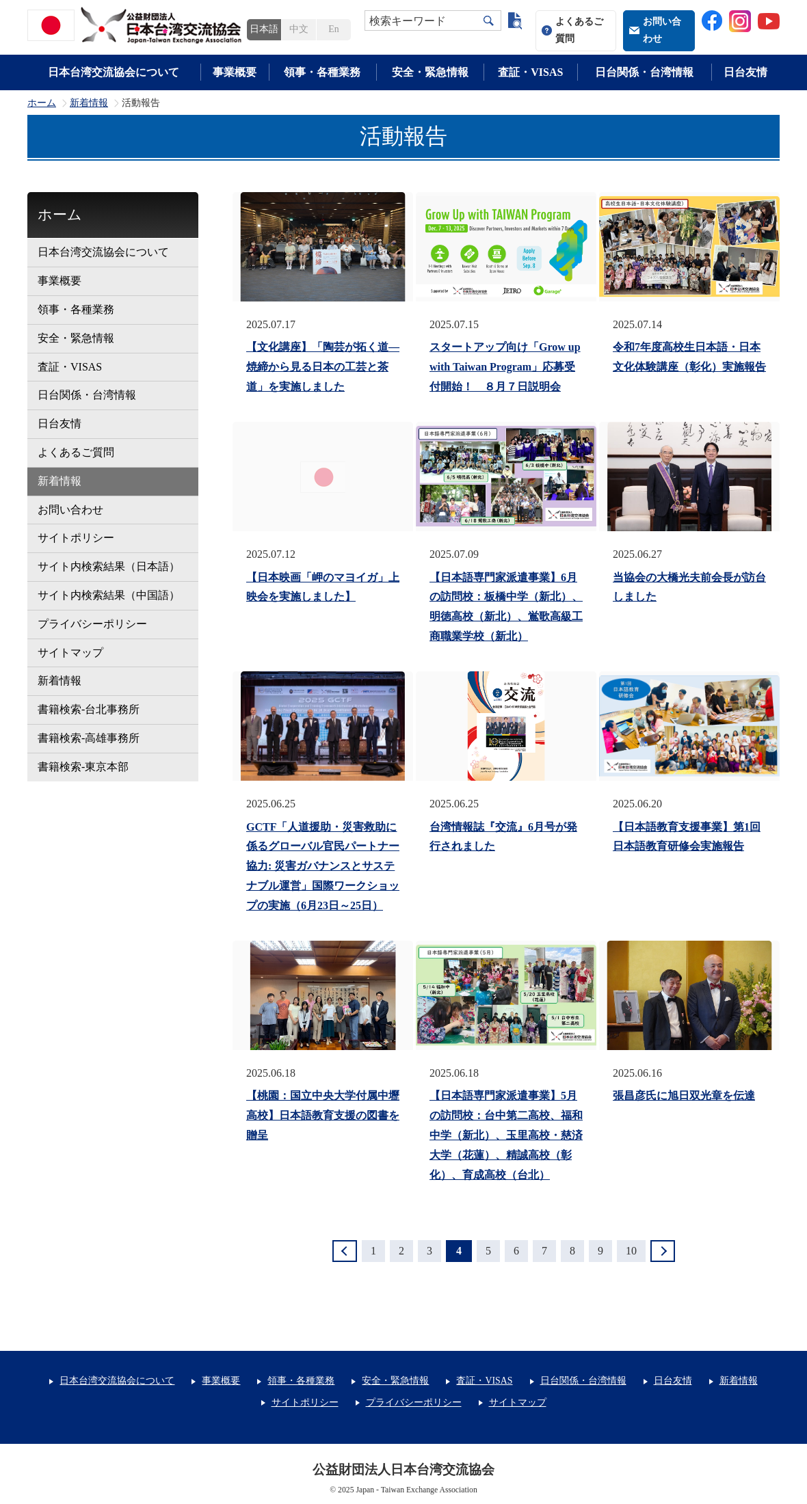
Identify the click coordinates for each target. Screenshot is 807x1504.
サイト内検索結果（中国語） (109, 595)
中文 (298, 29)
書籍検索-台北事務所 (89, 709)
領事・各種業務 (322, 72)
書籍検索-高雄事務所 (89, 738)
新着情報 (89, 103)
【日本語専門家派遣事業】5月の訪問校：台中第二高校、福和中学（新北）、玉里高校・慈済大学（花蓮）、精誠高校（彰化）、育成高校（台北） (506, 1135)
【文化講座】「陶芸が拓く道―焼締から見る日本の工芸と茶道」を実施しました (322, 366)
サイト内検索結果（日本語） (109, 566)
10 (631, 1251)
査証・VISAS (530, 72)
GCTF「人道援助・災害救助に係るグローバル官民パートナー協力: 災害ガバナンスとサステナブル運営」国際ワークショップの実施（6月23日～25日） (322, 866)
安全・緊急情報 (430, 72)
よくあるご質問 (579, 30)
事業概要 (234, 72)
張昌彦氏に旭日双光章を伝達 (684, 1095)
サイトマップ (70, 652)
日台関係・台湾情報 (644, 72)
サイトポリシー (76, 537)
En (333, 29)
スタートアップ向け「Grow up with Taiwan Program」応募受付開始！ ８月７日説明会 (505, 366)
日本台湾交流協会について (113, 72)
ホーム (41, 103)
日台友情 (745, 72)
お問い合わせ (662, 30)
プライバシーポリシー (92, 624)
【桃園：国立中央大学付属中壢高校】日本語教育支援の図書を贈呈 (322, 1115)
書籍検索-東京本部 (83, 767)
